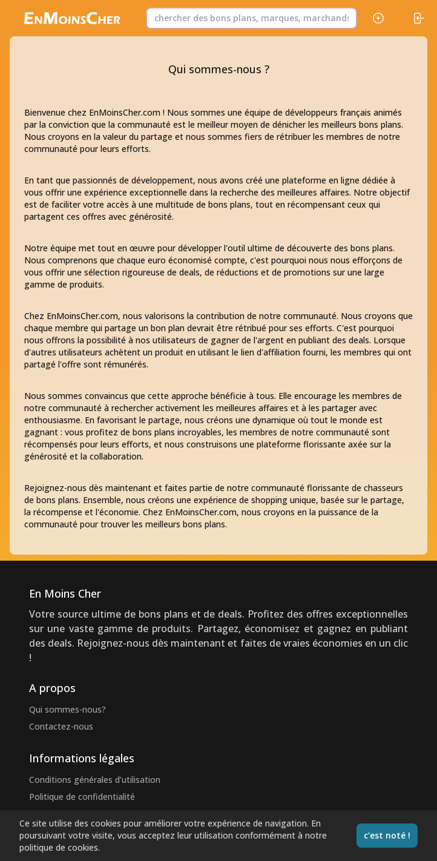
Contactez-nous (61, 726)
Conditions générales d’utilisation (94, 779)
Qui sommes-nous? (67, 709)
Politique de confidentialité (82, 796)
